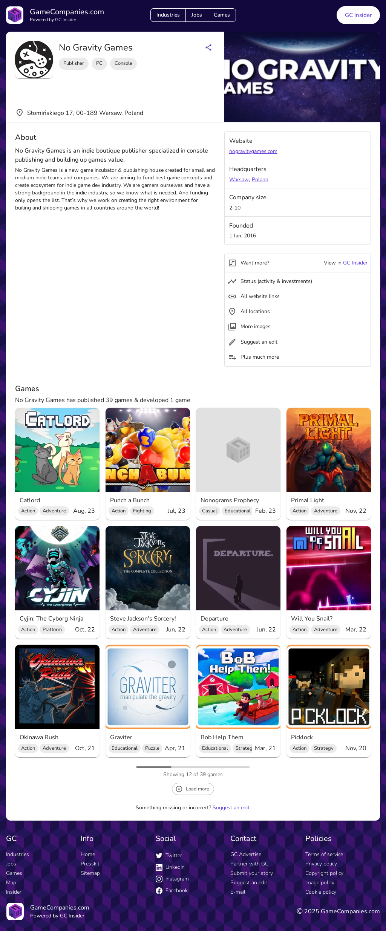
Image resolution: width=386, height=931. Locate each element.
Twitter (169, 855)
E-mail (237, 892)
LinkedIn (170, 867)
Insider (13, 892)
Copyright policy (324, 873)
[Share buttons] (208, 47)
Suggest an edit (231, 807)
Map (11, 882)
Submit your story (251, 873)
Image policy (319, 882)
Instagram (172, 878)
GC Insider (355, 262)
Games (222, 14)
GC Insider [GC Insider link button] (358, 15)
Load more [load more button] (192, 789)
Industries (168, 14)
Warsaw (239, 179)
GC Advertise (245, 854)
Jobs (196, 14)
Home (88, 854)
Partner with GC (249, 863)
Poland (260, 179)
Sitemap (90, 873)
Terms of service (324, 854)
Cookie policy (320, 892)
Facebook (172, 890)
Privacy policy (321, 863)
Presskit (90, 863)
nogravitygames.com (253, 151)
